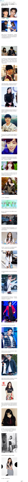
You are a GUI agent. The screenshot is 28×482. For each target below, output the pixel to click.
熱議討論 (9, 2)
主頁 (0, 2)
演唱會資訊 (14, 2)
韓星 (4, 2)
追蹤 (7, 18)
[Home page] (2, 1)
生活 (11, 2)
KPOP (2, 2)
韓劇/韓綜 (7, 2)
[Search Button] (16, 2)
